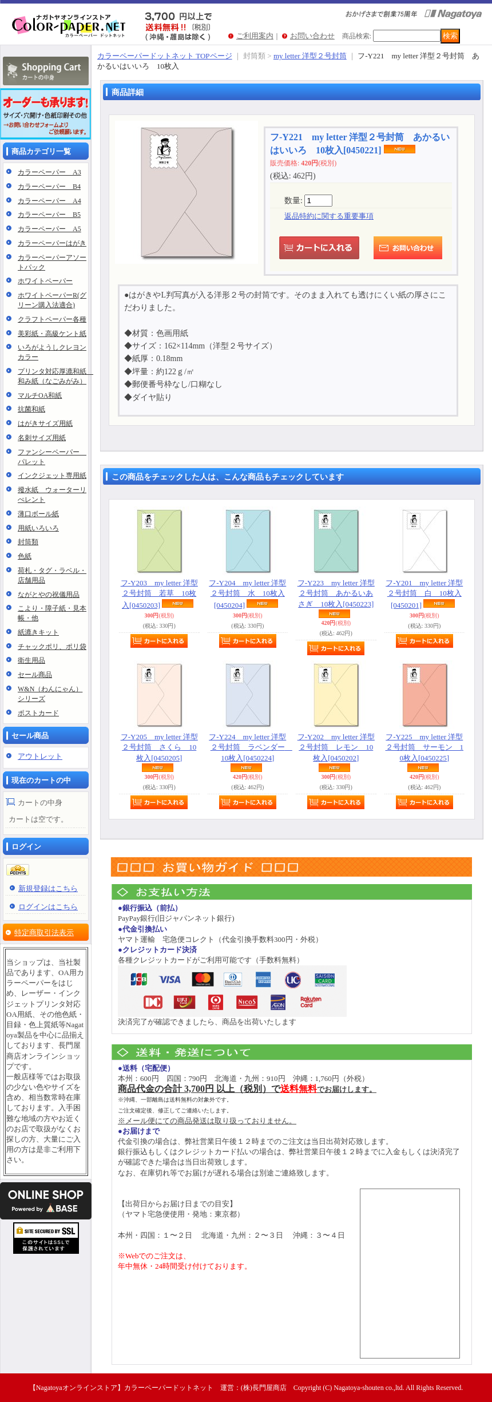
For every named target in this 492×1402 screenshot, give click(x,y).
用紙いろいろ (38, 528)
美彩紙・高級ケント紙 (52, 334)
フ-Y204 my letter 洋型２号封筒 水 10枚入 (247, 594)
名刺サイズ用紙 (42, 438)
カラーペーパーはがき (52, 243)
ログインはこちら (48, 906)
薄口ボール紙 (38, 514)
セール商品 (35, 675)
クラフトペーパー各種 (52, 319)
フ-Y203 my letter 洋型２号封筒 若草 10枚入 (159, 594)
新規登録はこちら (48, 888)
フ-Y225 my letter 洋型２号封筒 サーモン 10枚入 (425, 747)
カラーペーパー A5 (49, 229)
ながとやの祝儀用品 (49, 595)
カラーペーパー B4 (49, 187)
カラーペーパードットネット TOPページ (164, 56)
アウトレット (40, 756)
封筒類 (28, 542)
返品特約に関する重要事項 (329, 216)
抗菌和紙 (31, 409)
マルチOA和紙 (40, 395)
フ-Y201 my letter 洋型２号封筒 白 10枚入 (424, 594)
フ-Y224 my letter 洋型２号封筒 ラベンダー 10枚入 (250, 747)
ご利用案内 (254, 35)
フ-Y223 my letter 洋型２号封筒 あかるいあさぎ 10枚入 (336, 593)
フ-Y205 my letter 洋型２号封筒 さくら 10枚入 (159, 747)
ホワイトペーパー (45, 281)
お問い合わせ (312, 35)
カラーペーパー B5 (49, 215)
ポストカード (38, 713)
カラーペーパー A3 (49, 172)
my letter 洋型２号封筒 (310, 56)
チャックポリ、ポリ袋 (52, 647)
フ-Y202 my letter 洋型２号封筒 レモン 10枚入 (336, 747)
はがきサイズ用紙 (45, 423)
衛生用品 (31, 660)
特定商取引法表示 (44, 932)
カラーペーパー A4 (49, 201)
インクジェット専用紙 (52, 476)
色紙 (24, 556)
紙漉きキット (38, 632)
